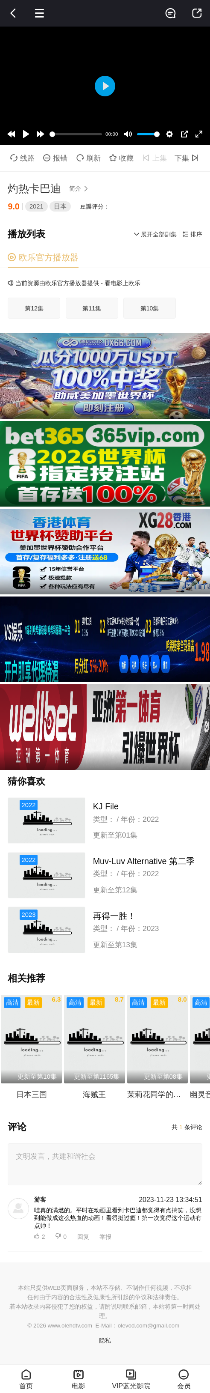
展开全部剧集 (155, 234)
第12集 (34, 308)
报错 (55, 158)
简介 (80, 188)
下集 (188, 158)
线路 (22, 158)
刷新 (88, 158)
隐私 (105, 1340)
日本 (60, 206)
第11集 (91, 308)
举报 (105, 1236)
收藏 (121, 158)
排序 (192, 234)
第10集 (149, 308)
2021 (36, 206)
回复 (83, 1236)
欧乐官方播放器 (43, 257)
